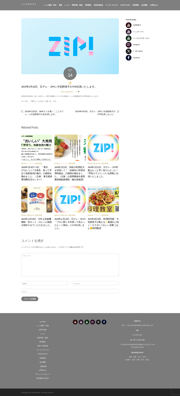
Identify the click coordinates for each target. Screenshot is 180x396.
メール (76, 283)
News (63, 91)
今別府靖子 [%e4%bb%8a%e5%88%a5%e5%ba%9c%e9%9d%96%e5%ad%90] (133, 24)
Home (43, 321)
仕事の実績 (43, 329)
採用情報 (136, 5)
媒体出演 (69, 91)
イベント (30, 163)
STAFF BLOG (125, 5)
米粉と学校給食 (42, 345)
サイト (25, 291)
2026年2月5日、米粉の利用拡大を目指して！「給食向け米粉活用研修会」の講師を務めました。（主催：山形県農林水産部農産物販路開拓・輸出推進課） (69, 172)
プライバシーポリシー (42, 374)
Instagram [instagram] (133, 44)
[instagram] (92, 321)
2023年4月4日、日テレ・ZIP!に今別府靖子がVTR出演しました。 (95, 112)
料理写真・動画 (77, 5)
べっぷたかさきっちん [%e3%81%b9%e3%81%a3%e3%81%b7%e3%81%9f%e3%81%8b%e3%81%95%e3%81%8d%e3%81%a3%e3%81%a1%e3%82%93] (137, 37)
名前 (25, 283)
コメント (26, 255)
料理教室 (88, 5)
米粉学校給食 (98, 5)
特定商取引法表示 (42, 378)
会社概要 (144, 5)
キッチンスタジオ (112, 5)
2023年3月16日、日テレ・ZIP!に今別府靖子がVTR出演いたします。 (59, 86)
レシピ (67, 5)
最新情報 (38, 163)
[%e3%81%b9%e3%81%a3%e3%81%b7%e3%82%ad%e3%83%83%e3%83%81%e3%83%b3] (81, 321)
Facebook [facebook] (133, 57)
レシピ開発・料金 (50, 5)
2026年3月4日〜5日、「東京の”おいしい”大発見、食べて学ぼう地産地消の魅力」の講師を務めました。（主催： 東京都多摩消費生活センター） (36, 172)
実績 (60, 5)
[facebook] (104, 321)
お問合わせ (154, 5)
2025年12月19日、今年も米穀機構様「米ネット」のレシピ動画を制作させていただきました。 (36, 221)
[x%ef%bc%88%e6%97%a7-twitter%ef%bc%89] (98, 321)
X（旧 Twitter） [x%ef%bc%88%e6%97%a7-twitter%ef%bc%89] (135, 51)
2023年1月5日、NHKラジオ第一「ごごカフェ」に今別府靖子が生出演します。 (44, 112)
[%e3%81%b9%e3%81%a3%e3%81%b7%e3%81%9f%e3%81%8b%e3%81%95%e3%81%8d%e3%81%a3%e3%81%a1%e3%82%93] (86, 321)
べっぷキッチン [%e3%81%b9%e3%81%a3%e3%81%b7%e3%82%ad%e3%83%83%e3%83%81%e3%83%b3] (135, 31)
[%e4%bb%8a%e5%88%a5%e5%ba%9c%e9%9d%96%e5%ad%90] (75, 321)
